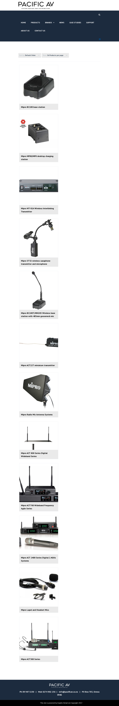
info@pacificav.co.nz (68, 691)
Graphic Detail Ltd (63, 703)
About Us (25, 30)
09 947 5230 (28, 691)
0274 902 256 (49, 691)
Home (23, 22)
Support (90, 22)
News (61, 22)
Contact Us (40, 30)
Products (35, 22)
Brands (48, 22)
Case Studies (75, 22)
